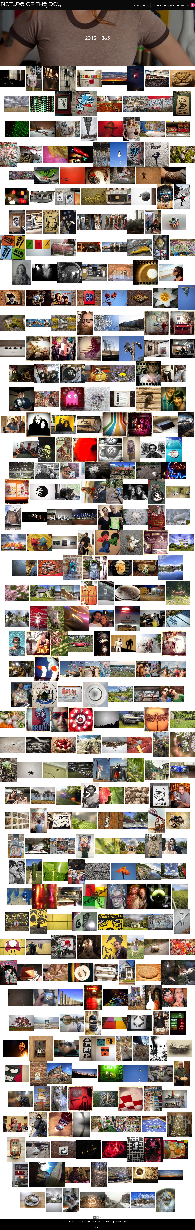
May (147, 5)
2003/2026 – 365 (94, 1222)
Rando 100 (121, 1222)
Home (138, 5)
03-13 (158, 5)
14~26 (170, 5)
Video (181, 5)
